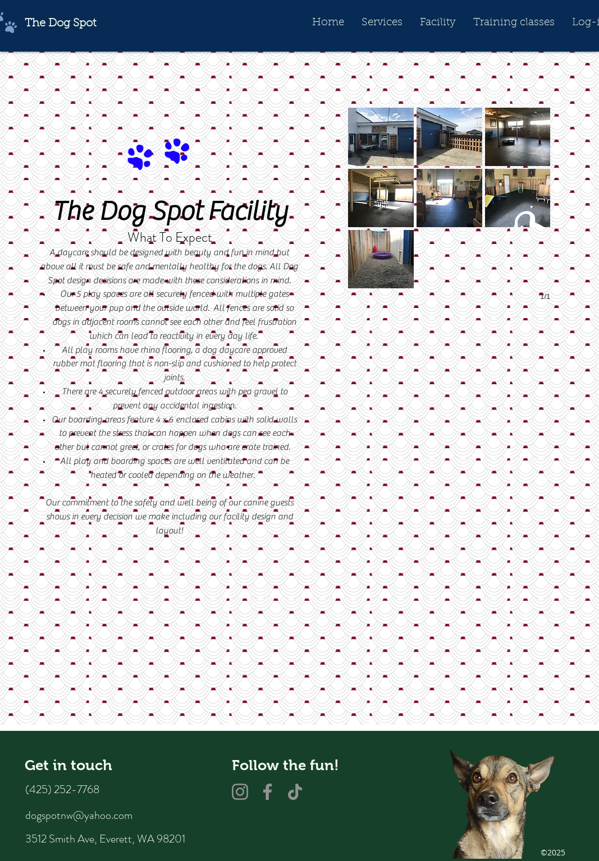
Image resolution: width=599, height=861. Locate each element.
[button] (382, 23)
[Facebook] (267, 792)
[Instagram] (240, 792)
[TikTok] (295, 792)
